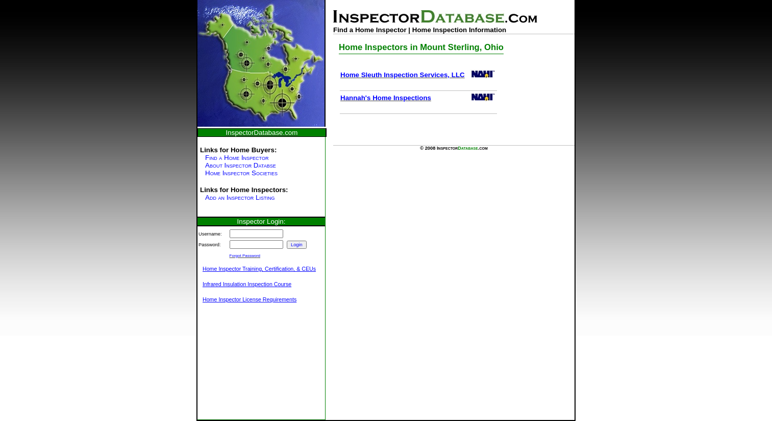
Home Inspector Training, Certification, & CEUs (259, 269)
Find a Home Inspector (236, 157)
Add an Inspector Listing (240, 197)
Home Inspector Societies (241, 173)
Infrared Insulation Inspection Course (247, 284)
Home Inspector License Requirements (249, 299)
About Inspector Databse (240, 165)
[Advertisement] (248, 367)
